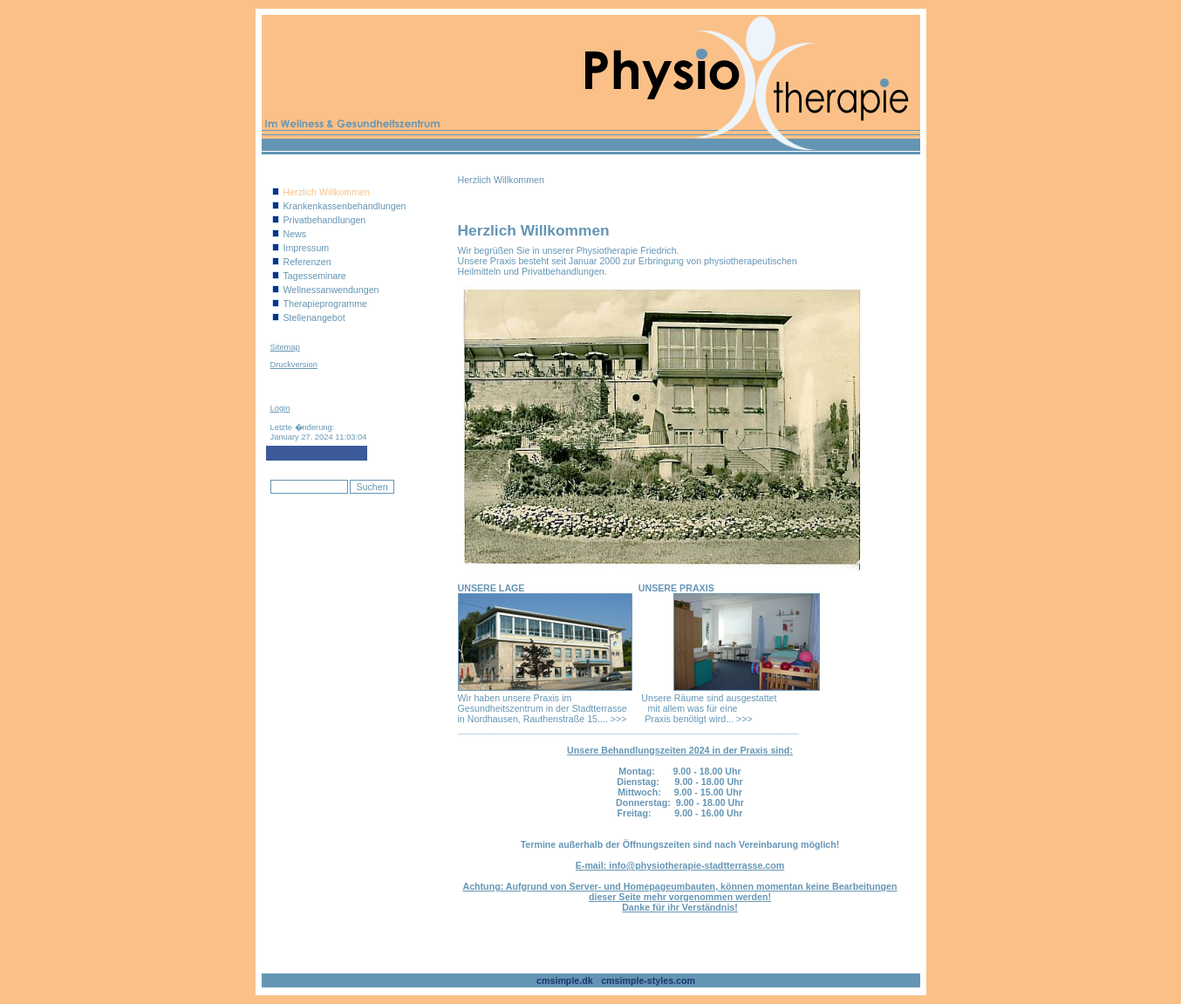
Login (280, 408)
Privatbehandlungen (324, 220)
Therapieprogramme (325, 303)
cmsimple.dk (564, 980)
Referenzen (307, 261)
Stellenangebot (314, 317)
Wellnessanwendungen (331, 289)
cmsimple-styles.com (648, 980)
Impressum (306, 247)
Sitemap (285, 347)
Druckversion (293, 364)
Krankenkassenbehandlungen (344, 206)
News (295, 234)
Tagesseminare (314, 275)
